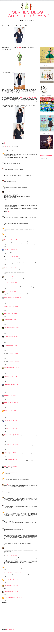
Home (21, 20)
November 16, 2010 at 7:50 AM (12, 185)
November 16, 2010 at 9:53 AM (12, 345)
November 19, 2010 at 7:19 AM (13, 579)
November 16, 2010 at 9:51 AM (14, 327)
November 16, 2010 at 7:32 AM (11, 153)
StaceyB (5, 384)
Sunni (5, 239)
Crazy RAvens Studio (8, 597)
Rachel (5, 185)
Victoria (5, 591)
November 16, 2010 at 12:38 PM (13, 459)
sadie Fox (6, 306)
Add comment (4, 602)
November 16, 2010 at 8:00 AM (12, 203)
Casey (5, 203)
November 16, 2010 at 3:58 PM (13, 484)
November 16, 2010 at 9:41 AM (11, 319)
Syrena (5, 376)
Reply (5, 164)
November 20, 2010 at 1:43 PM (13, 585)
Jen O (5, 420)
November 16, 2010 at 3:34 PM (12, 478)
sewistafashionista (7, 221)
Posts (42, 156)
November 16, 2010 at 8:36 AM (12, 233)
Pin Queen (6, 336)
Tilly (5, 267)
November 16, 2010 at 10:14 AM (13, 367)
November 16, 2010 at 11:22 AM (14, 434)
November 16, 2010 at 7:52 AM (12, 191)
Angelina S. (6, 434)
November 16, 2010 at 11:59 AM (13, 444)
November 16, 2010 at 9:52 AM (13, 336)
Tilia (5, 410)
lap (4, 227)
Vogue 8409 (6, 43)
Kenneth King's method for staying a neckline (28, 97)
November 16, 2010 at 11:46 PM (12, 533)
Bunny (5, 291)
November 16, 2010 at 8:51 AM (11, 267)
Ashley (5, 313)
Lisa (5, 541)
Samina (5, 478)
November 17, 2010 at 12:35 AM (11, 541)
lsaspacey (6, 484)
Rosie (5, 472)
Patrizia (5, 191)
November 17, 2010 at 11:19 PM (13, 566)
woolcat (5, 282)
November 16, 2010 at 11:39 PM (12, 527)
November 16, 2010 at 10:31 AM (11, 395)
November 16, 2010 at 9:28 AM (13, 306)
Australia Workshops (29, 20)
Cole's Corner (6, 327)
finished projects (7, 147)
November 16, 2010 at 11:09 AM (12, 420)
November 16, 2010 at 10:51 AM (13, 402)
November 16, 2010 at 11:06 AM (11, 410)
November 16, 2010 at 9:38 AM (12, 313)
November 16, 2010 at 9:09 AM (22, 276)
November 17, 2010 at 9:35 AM (12, 555)
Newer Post (4, 627)
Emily (5, 466)
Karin (5, 153)
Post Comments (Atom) (10, 629)
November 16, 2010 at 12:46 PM (12, 466)
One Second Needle (7, 572)
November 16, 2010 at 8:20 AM (11, 227)
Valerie (5, 233)
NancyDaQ (6, 367)
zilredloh (5, 402)
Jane (5, 319)
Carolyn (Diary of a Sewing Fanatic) (10, 276)
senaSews (6, 579)
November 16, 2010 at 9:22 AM (17, 297)
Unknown (6, 566)
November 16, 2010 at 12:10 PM (12, 452)
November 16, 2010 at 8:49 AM (14, 256)
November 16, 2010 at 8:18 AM (16, 221)
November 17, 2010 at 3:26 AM (12, 547)
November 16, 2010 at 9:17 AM (12, 282)
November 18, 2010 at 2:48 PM (16, 572)
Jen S (5, 547)
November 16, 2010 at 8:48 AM (12, 249)
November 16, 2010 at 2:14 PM (12, 472)
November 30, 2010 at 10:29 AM (17, 597)
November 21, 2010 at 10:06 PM (12, 591)
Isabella (5, 345)
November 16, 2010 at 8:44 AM (12, 239)
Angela (5, 527)
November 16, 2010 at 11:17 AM (11, 428)
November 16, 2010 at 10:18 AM (12, 384)
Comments (43, 158)
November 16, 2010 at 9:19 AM (12, 291)
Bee (5, 395)
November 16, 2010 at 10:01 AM (14, 361)
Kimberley (6, 585)
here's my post (19, 47)
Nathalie (5, 249)
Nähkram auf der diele (8, 297)
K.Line (5, 452)
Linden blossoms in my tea (8, 415)
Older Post (35, 627)
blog (8, 211)
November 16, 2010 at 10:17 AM (12, 376)
